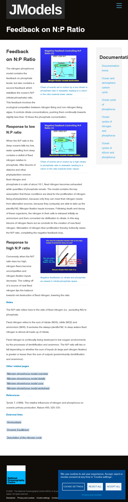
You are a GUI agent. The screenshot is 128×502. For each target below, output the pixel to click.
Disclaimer (10, 498)
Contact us (56, 498)
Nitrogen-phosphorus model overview (27, 373)
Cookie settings (43, 498)
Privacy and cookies (25, 498)
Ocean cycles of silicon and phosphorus (108, 150)
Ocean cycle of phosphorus (109, 104)
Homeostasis (14, 422)
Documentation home (110, 68)
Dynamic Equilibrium (18, 429)
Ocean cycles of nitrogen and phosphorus (108, 126)
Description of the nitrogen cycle (24, 437)
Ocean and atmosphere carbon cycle (108, 85)
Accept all (113, 486)
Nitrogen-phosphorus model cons (25, 383)
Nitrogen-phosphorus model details (26, 378)
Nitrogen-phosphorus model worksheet (28, 388)
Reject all (95, 486)
